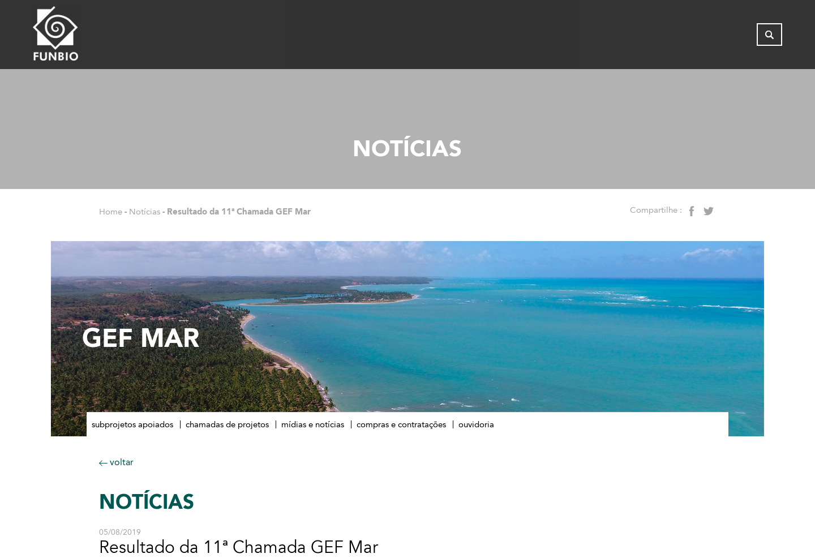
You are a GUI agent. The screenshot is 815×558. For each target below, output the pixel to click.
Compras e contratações (401, 424)
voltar (116, 462)
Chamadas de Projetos (227, 424)
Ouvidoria (476, 424)
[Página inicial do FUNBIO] (86, 36)
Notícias (144, 212)
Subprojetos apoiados (132, 424)
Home (110, 212)
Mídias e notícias (312, 424)
